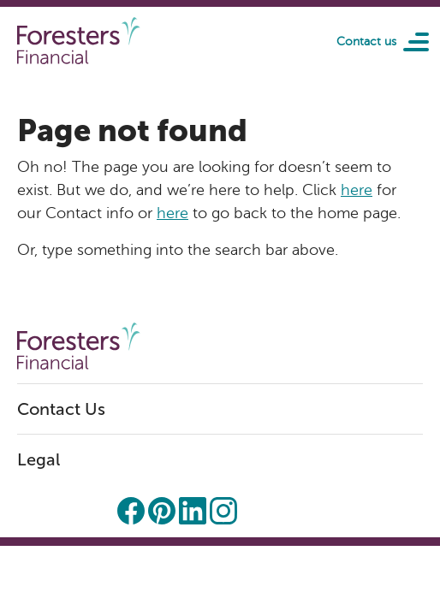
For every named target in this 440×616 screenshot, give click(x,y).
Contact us (366, 41)
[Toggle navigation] (410, 41)
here (356, 190)
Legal (38, 459)
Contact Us (61, 409)
